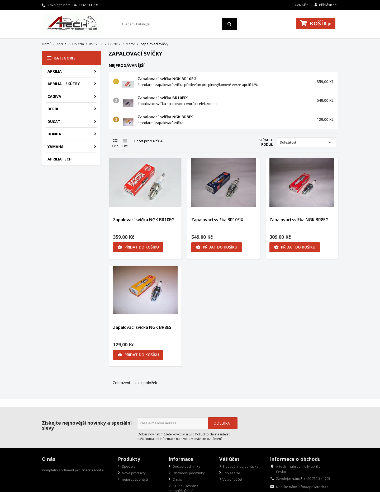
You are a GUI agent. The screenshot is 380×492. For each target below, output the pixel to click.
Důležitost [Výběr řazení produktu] (306, 142)
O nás (177, 479)
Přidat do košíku (138, 247)
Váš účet (229, 459)
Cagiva (54, 96)
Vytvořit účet (232, 479)
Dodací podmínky (186, 466)
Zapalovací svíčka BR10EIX (162, 97)
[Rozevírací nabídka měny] (302, 5)
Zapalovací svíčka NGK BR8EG (299, 220)
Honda (54, 133)
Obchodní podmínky (188, 473)
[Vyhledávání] (177, 24)
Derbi (53, 108)
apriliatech (60, 159)
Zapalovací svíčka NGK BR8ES (165, 116)
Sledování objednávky (240, 466)
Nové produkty (133, 473)
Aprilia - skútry (64, 83)
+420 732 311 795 (85, 4)
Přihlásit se (231, 473)
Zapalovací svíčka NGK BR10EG (166, 78)
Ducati (54, 121)
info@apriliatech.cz (313, 486)
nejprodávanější (134, 479)
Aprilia (55, 71)
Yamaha (56, 146)
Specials (128, 466)
